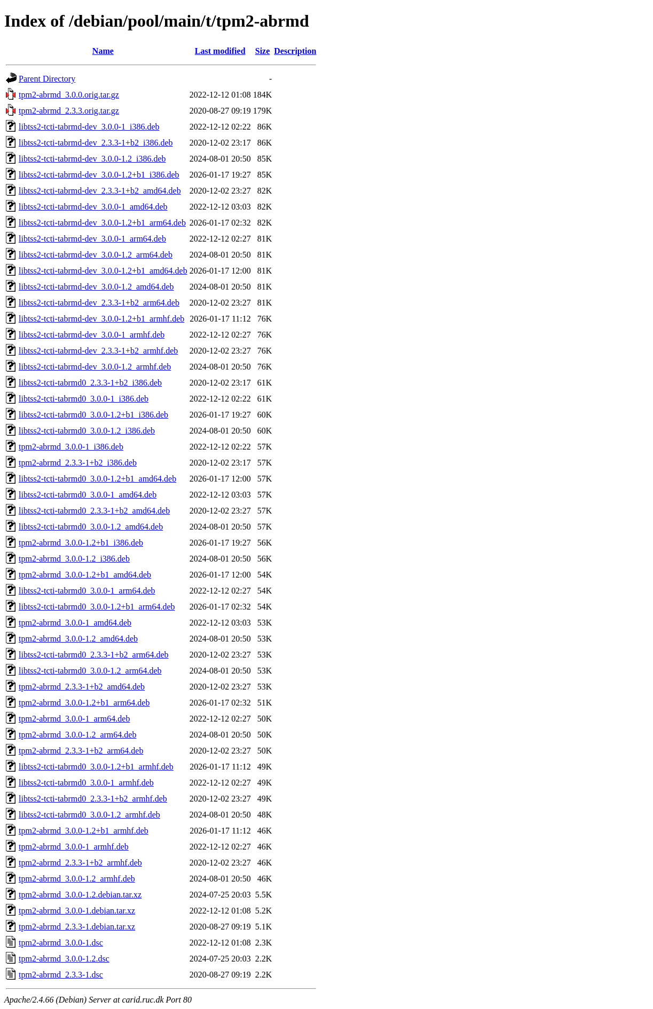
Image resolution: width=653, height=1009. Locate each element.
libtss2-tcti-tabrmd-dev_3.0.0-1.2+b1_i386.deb (99, 174)
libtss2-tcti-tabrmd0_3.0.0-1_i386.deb (83, 398)
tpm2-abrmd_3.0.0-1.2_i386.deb (74, 558)
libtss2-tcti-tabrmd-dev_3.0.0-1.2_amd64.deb (96, 286)
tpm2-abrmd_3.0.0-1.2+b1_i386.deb (81, 542)
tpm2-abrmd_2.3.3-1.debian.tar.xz (77, 926)
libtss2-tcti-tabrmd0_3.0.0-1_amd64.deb (87, 494)
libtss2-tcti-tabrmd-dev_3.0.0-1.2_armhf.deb (95, 366)
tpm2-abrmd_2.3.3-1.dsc (61, 974)
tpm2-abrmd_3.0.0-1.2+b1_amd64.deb (85, 574)
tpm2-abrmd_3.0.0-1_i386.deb (71, 446)
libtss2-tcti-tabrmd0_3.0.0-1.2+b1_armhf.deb (96, 766)
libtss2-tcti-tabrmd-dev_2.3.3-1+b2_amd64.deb (100, 190)
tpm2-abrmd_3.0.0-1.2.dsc (64, 958)
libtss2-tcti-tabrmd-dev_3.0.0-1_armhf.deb (91, 334)
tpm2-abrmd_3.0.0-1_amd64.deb (75, 622)
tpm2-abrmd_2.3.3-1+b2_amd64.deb (82, 686)
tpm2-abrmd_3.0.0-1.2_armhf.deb (77, 878)
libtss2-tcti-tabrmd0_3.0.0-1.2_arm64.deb (90, 670)
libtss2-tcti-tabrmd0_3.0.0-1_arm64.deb (87, 590)
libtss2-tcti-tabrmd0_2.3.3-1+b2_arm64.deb (94, 654)
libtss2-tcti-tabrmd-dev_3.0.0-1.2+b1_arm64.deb (102, 222)
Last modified (220, 50)
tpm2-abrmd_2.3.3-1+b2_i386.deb (78, 462)
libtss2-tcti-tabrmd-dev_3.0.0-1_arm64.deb (92, 238)
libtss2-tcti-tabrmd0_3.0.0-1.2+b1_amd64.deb (97, 478)
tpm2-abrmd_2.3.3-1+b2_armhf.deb (80, 862)
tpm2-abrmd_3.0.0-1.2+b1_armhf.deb (83, 830)
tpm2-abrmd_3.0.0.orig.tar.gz (69, 94)
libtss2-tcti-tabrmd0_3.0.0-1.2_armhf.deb (89, 814)
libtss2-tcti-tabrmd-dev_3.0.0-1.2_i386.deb (92, 158)
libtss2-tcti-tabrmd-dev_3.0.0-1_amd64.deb (93, 206)
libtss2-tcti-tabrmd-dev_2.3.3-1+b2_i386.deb (96, 142)
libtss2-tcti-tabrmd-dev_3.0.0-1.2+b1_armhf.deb (101, 318)
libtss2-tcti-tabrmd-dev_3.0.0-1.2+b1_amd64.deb (103, 270)
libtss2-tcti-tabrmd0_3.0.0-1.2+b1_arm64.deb (97, 606)
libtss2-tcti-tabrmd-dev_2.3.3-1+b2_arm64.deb (99, 302)
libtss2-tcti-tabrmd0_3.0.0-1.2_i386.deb (87, 430)
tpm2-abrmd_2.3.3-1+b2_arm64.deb (81, 750)
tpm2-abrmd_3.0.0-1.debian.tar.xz (77, 910)
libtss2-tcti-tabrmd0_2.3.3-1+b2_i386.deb (90, 382)
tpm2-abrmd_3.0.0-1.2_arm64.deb (77, 734)
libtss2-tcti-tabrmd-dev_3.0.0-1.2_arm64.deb (95, 254)
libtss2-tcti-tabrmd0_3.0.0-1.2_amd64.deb (91, 526)
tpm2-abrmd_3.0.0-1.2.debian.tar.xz (80, 894)
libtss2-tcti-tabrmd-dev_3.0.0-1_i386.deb (89, 126)
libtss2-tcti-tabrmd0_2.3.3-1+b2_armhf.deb (93, 798)
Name (103, 50)
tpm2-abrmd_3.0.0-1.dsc (61, 942)
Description (295, 50)
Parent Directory (47, 78)
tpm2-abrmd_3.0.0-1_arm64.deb (74, 718)
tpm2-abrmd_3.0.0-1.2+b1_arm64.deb (84, 702)
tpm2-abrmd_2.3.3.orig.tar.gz (69, 110)
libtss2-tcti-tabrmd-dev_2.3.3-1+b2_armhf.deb (98, 350)
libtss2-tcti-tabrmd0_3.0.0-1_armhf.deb (86, 782)
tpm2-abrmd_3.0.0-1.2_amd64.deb (78, 638)
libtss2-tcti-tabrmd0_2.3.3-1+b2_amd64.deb (94, 510)
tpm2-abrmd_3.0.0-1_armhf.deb (74, 846)
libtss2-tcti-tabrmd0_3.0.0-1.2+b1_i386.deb (93, 414)
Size (262, 50)
